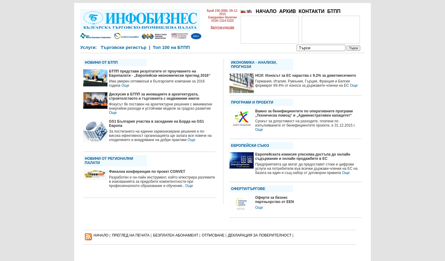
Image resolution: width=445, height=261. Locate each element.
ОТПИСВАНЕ (213, 235)
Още (125, 85)
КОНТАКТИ (311, 11)
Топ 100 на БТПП (171, 47)
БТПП (334, 11)
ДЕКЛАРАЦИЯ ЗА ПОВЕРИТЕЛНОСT (260, 235)
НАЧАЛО (266, 11)
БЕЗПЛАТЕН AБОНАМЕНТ (176, 235)
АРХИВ (287, 11)
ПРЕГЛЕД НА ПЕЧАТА (131, 235)
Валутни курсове (222, 27)
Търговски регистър (123, 47)
